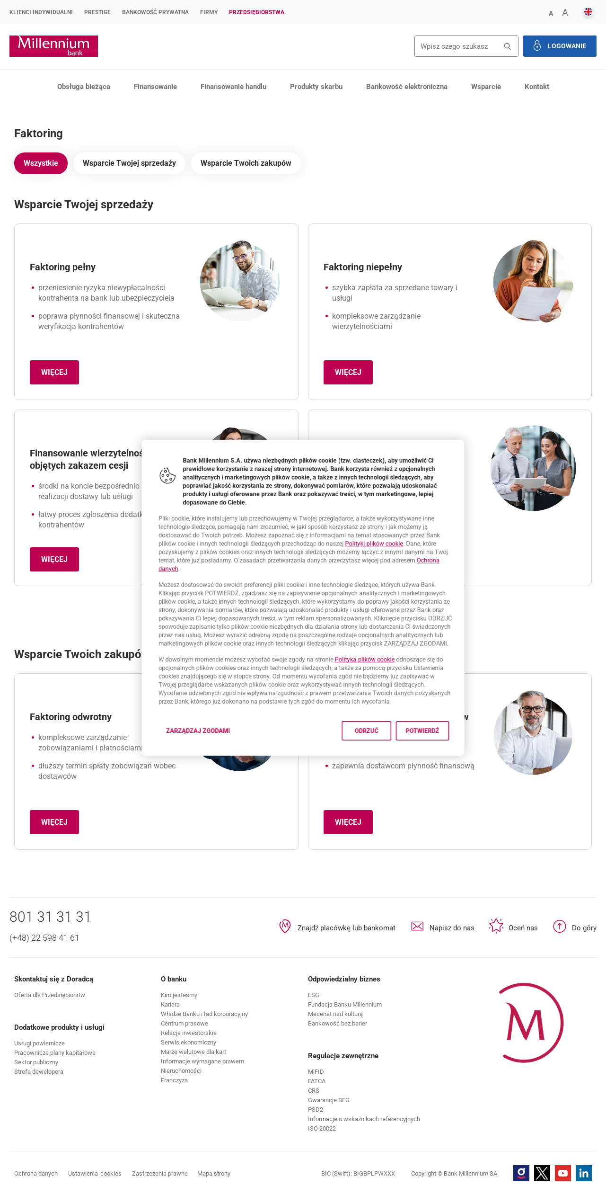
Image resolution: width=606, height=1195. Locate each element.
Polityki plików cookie (391, 530)
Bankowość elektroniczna (407, 86)
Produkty (83, 110)
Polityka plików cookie (380, 674)
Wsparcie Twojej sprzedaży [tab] (129, 163)
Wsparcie (486, 86)
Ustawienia (95, 1173)
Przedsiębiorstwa (256, 12)
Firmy (209, 12)
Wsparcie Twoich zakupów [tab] (246, 163)
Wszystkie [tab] (41, 163)
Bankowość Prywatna (155, 12)
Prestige (97, 12)
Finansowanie (155, 86)
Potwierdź (451, 762)
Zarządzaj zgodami (178, 765)
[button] (550, 12)
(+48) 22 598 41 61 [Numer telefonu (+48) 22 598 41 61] (44, 938)
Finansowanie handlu (233, 86)
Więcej (60, 375)
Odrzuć (381, 762)
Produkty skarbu (316, 86)
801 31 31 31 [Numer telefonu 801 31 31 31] (50, 917)
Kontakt (537, 86)
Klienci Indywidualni (41, 12)
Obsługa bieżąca (83, 86)
